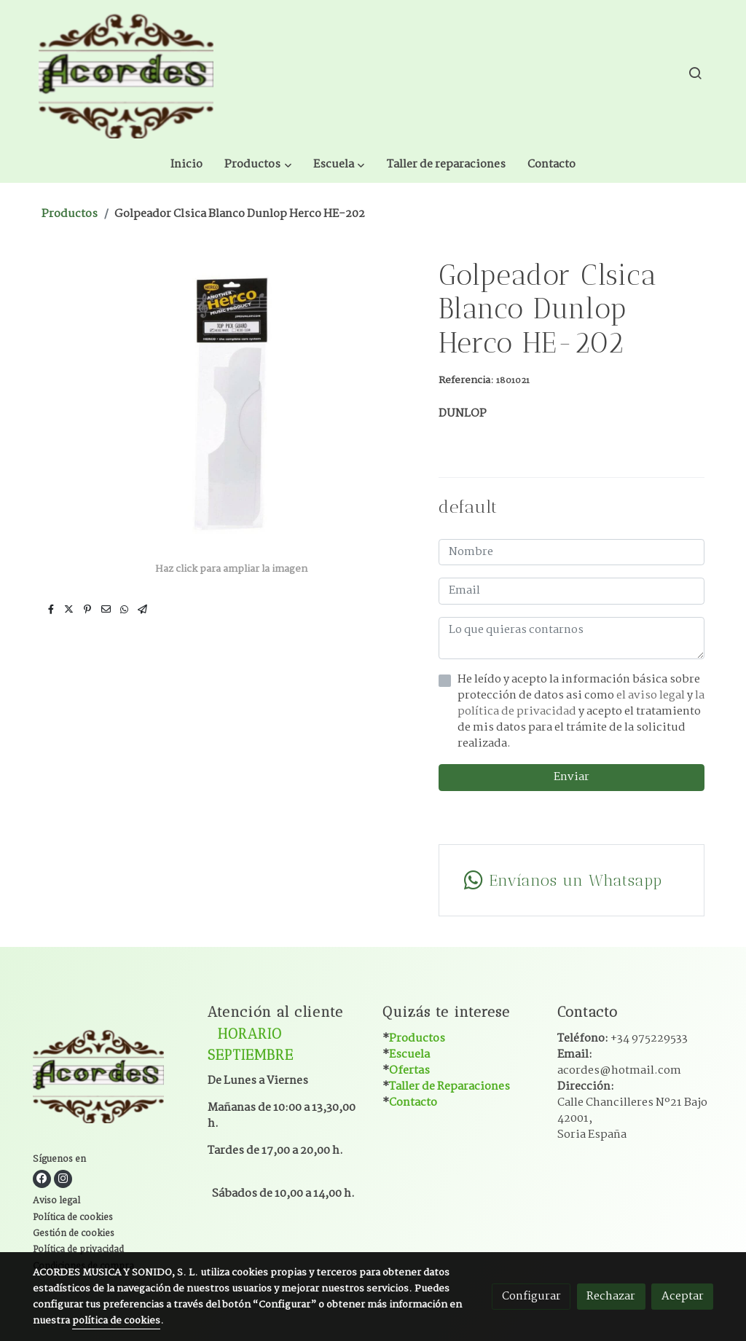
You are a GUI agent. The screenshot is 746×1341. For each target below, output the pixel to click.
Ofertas (409, 1032)
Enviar (571, 740)
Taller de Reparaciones (449, 1048)
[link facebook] (42, 1141)
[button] (366, 73)
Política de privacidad (78, 1213)
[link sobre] (111, 1039)
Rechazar (610, 1296)
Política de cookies (73, 1180)
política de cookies (116, 1321)
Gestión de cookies (73, 1196)
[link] (126, 72)
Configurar (531, 1296)
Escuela (409, 1016)
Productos (70, 176)
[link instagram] (63, 1141)
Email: (619, 1024)
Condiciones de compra (83, 1229)
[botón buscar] (695, 73)
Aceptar (682, 1296)
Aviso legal (56, 1164)
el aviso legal (651, 658)
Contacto (413, 1065)
